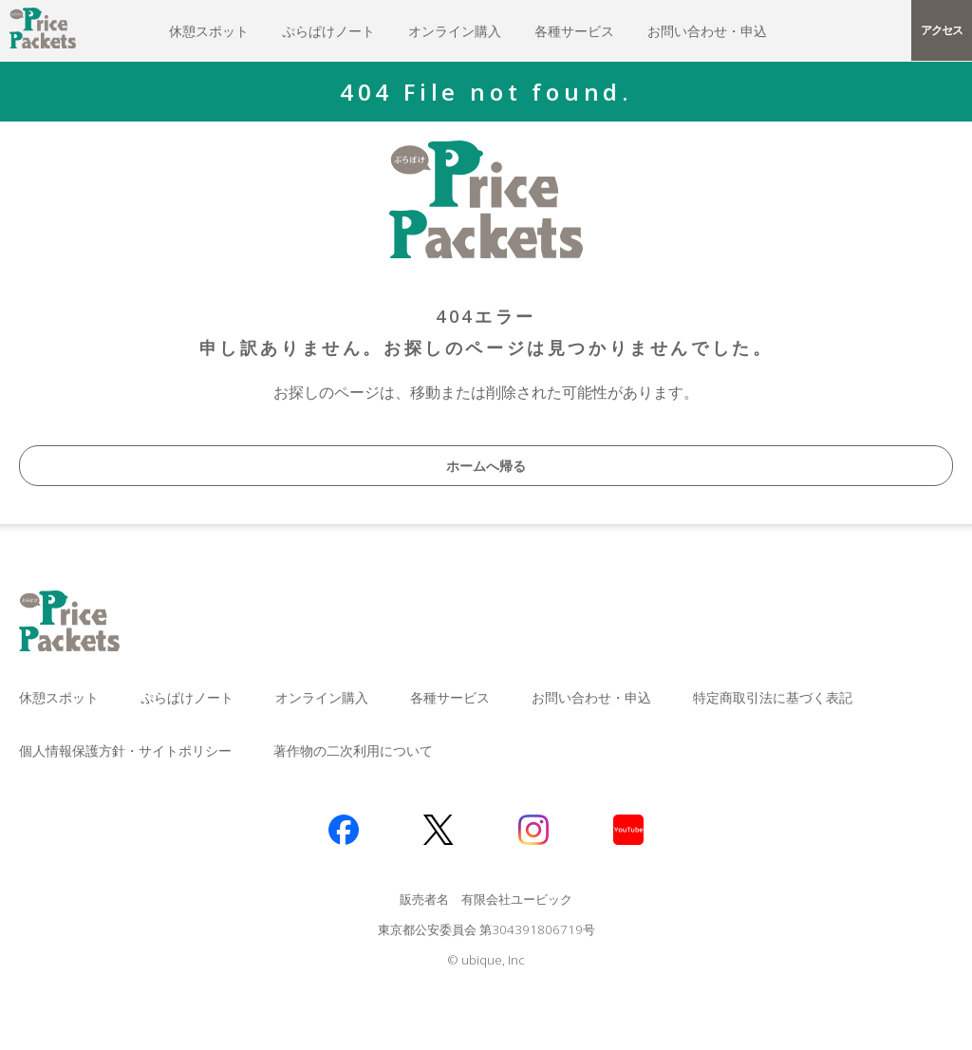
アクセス (941, 30)
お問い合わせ (707, 31)
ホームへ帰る (486, 466)
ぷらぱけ (328, 31)
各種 (574, 31)
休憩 (209, 31)
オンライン (454, 31)
